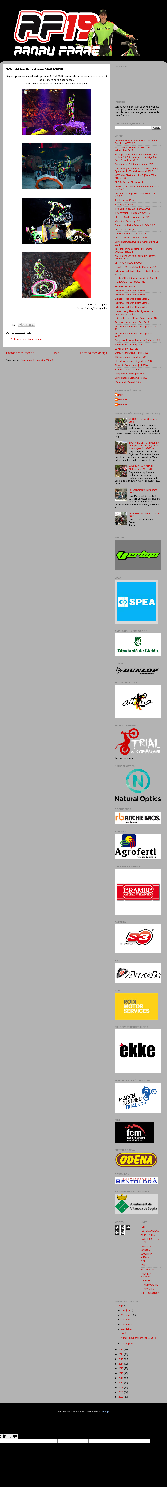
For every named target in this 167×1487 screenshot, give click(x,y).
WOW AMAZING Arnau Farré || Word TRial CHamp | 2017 (135, 177)
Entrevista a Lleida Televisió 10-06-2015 (135, 225)
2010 (121, 1382)
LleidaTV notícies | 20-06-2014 (130, 282)
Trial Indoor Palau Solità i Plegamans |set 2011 (136, 328)
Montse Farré (147, 1245)
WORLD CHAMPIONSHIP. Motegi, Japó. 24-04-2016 (141, 468)
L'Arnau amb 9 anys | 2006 (128, 382)
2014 (121, 1363)
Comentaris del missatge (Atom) (37, 360)
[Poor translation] (12, 1436)
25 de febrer (127, 1319)
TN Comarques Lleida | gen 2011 (131, 357)
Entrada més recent (20, 353)
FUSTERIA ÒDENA (150, 1230)
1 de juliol (126, 1310)
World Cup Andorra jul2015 (128, 221)
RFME (143, 1261)
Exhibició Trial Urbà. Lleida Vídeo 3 (132, 307)
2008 (121, 1392)
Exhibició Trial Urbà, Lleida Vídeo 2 (132, 302)
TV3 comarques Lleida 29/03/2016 (132, 212)
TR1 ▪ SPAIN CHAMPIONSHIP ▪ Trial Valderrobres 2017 (133, 149)
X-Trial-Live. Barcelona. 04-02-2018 (138, 1337)
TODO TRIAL (147, 1280)
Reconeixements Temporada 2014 (143, 491)
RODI (143, 1265)
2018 (121, 1306)
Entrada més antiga (93, 353)
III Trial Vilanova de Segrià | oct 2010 (133, 361)
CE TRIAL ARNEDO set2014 (128, 262)
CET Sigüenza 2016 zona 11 (129, 182)
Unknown (123, 399)
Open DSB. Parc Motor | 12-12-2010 (144, 515)
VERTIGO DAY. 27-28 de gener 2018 (144, 420)
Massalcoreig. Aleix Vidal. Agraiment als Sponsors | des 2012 (134, 313)
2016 (121, 1354)
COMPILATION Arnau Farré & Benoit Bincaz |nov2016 (137, 188)
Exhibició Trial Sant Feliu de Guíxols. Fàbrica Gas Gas (137, 272)
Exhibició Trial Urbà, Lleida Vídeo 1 (132, 298)
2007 (121, 1396)
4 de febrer (127, 1329)
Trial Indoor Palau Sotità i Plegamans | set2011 (134, 335)
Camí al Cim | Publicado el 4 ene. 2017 (134, 164)
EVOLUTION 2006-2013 (127, 286)
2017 (121, 1349)
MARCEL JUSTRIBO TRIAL (150, 1240)
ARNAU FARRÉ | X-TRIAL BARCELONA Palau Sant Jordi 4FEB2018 (136, 142)
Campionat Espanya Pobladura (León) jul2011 (137, 340)
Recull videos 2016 (124, 200)
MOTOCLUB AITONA (146, 1256)
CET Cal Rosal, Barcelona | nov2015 (133, 217)
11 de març (127, 1314)
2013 (121, 1368)
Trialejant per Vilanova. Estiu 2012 (132, 322)
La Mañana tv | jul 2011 (126, 348)
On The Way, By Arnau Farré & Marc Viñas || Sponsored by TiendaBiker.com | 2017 (136, 170)
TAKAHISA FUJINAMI (146, 1275)
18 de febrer (127, 1324)
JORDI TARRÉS (148, 1234)
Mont (120, 394)
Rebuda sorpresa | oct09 (127, 369)
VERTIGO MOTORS (150, 1293)
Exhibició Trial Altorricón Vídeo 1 (131, 290)
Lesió (123, 1333)
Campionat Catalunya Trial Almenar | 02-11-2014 (137, 243)
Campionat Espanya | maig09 (129, 373)
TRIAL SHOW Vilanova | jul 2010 (131, 365)
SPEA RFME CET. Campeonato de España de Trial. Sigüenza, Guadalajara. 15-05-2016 (144, 445)
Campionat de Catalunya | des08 (131, 377)
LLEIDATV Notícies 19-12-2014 (130, 233)
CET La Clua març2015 (126, 229)
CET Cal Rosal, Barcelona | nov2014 (133, 237)
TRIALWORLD (147, 1288)
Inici (57, 353)
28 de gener (127, 1343)
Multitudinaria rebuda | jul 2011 (130, 344)
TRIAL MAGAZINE (149, 1284)
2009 (121, 1387)
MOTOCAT (146, 1250)
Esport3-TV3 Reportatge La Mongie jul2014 (136, 267)
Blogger (105, 1411)
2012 (121, 1373)
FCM (143, 1226)
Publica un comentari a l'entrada (27, 339)
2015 (121, 1359)
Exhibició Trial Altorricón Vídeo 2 (131, 294)
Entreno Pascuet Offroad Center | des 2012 (136, 318)
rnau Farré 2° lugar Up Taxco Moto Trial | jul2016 (135, 195)
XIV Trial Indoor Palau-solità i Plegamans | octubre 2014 (136, 257)
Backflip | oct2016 (124, 204)
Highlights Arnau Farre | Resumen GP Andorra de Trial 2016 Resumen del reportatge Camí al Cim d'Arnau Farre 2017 (138, 157)
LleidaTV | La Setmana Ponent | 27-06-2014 (136, 278)
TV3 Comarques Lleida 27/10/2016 (132, 208)
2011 (121, 1377)
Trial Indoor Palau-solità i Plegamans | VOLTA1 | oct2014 (134, 250)
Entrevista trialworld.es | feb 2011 (131, 352)
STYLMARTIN (147, 1269)
